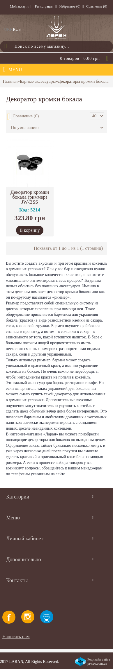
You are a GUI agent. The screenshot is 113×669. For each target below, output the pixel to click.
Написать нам (16, 636)
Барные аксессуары (38, 81)
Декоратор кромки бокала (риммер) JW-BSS (29, 197)
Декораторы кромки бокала (83, 81)
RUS (17, 29)
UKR (8, 29)
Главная (10, 81)
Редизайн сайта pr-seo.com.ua (98, 661)
